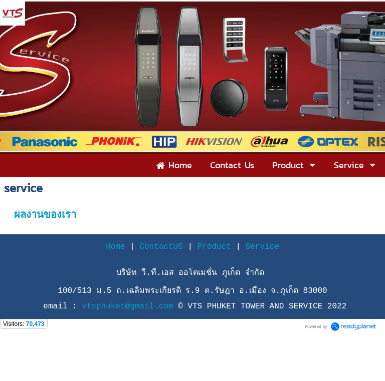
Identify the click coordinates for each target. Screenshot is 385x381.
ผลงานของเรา (45, 214)
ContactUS (160, 246)
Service (262, 246)
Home (115, 246)
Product (214, 246)
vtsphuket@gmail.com (130, 306)
